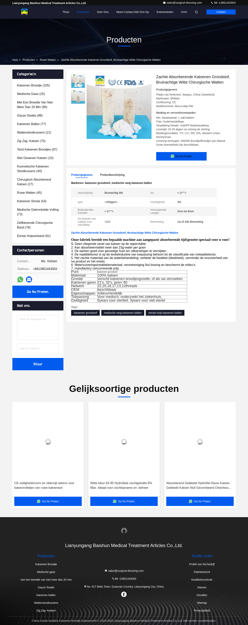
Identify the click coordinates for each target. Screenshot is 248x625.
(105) (33, 85)
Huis (15, 59)
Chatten (221, 12)
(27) (34, 182)
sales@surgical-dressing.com (183, 2)
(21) (34, 132)
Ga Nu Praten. (38, 292)
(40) (33, 169)
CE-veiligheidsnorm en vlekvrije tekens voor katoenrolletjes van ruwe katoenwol (44, 485)
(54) (31, 201)
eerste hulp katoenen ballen (165, 312)
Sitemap (202, 602)
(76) (35, 225)
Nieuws (202, 587)
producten (29, 59)
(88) (30, 115)
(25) (31, 94)
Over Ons (102, 12)
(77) (31, 124)
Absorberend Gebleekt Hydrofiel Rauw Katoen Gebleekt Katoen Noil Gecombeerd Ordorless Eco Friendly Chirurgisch (198, 485)
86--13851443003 (223, 2)
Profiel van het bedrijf (202, 564)
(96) (35, 105)
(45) (29, 192)
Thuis (65, 12)
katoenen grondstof (85, 312)
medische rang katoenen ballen (123, 312)
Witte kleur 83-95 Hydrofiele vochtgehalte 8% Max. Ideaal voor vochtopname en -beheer (121, 485)
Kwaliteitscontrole (201, 579)
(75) (31, 141)
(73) (38, 212)
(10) (35, 158)
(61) (34, 236)
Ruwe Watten (48, 59)
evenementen (165, 12)
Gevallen (202, 595)
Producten (83, 12)
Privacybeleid (202, 610)
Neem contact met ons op (132, 12)
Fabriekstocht (202, 571)
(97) (37, 149)
